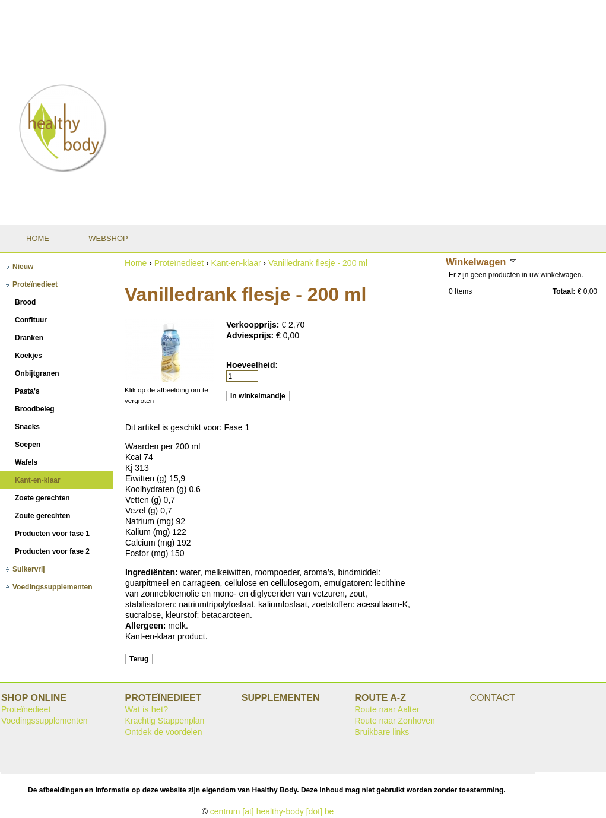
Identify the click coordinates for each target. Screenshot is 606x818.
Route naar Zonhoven (394, 720)
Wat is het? (146, 709)
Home (136, 263)
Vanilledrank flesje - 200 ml (317, 263)
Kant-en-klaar (236, 263)
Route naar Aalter (386, 709)
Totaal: (564, 291)
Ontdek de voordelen (163, 732)
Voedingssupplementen (44, 720)
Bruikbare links (381, 732)
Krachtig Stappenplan (164, 720)
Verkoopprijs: (253, 324)
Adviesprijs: (251, 335)
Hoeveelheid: (252, 365)
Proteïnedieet (179, 263)
